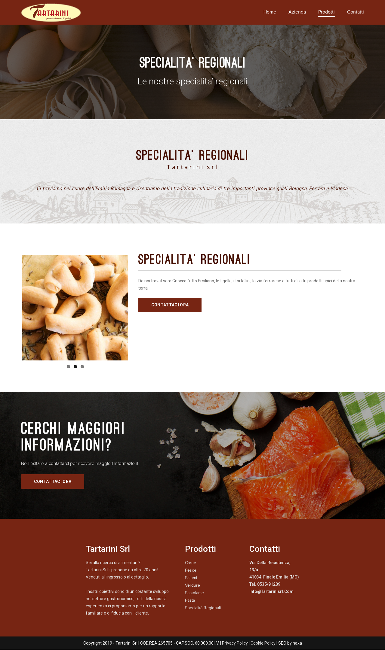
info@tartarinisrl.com (271, 591)
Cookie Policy (263, 643)
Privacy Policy (235, 643)
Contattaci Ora (170, 304)
